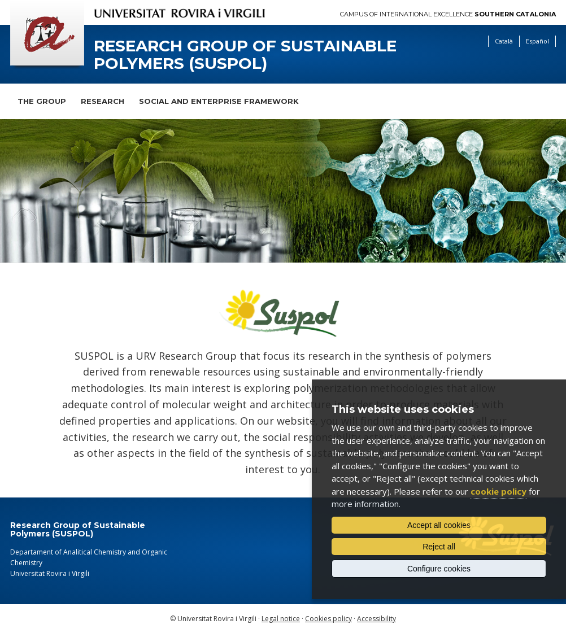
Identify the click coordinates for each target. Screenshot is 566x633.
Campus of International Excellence (448, 14)
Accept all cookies (439, 525)
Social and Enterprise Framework (219, 101)
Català (504, 41)
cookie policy (498, 491)
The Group (42, 101)
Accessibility (376, 618)
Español (537, 41)
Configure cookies (439, 568)
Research (102, 101)
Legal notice (281, 618)
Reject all (439, 546)
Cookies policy (328, 618)
